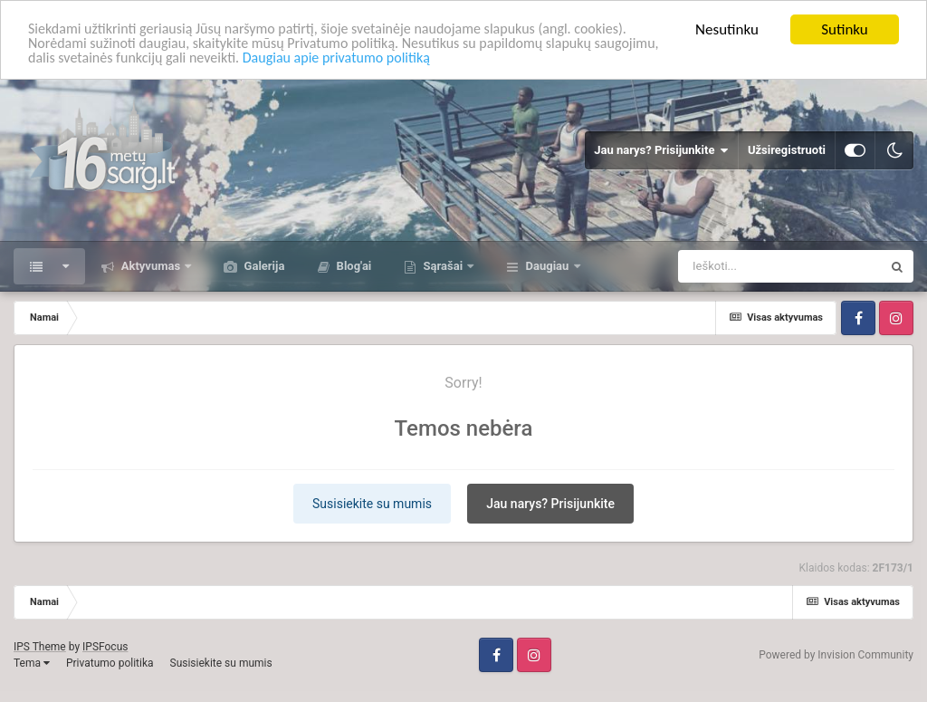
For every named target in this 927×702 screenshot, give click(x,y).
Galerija (262, 266)
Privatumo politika (110, 663)
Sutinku (844, 29)
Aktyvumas (150, 266)
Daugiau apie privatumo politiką (426, 61)
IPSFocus (105, 646)
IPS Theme (40, 646)
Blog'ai (352, 266)
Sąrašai (442, 266)
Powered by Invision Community (836, 655)
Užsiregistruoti (787, 150)
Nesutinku (727, 29)
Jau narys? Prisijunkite (661, 150)
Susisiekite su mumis (372, 503)
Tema (32, 663)
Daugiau (546, 266)
